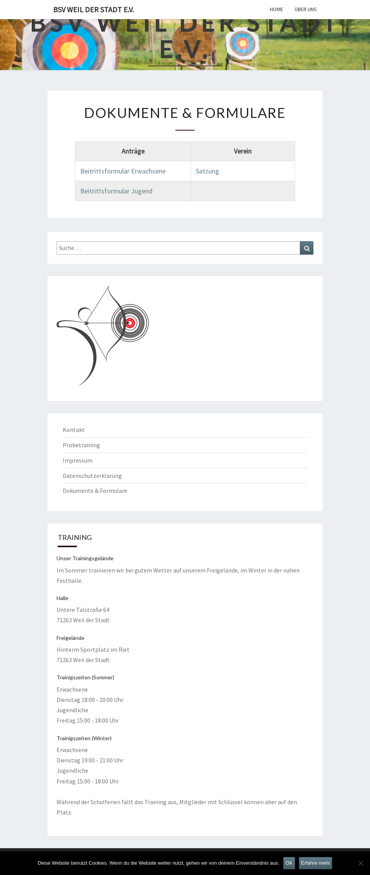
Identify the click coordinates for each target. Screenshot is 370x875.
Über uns (306, 9)
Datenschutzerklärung (92, 475)
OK (289, 863)
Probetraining (81, 445)
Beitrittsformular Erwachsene (123, 171)
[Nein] (360, 863)
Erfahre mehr (315, 863)
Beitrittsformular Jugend (116, 190)
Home (276, 9)
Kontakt (74, 429)
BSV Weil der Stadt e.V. (93, 9)
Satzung (207, 171)
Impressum (77, 460)
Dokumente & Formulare (95, 490)
